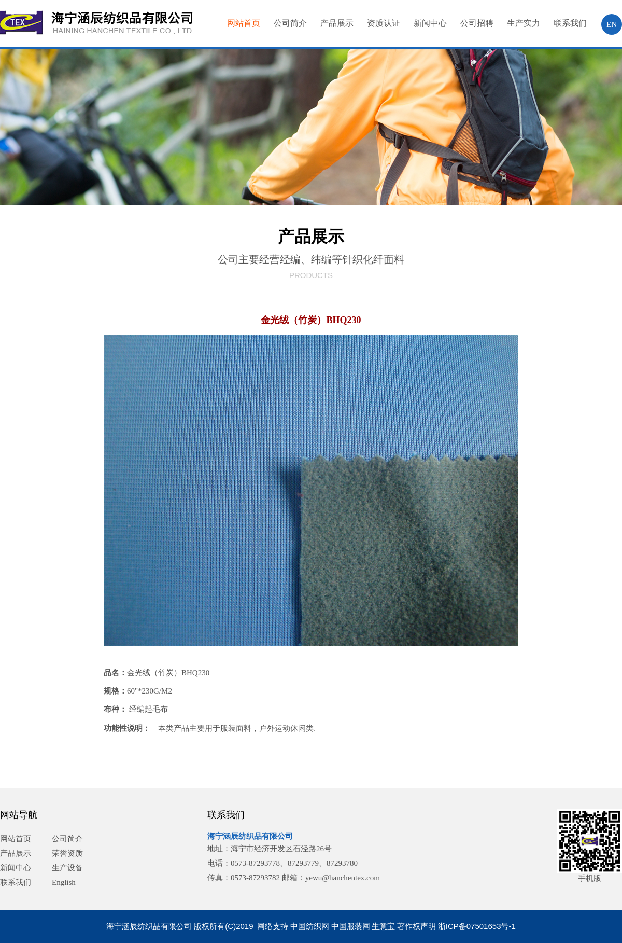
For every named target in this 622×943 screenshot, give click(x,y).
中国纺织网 (309, 926)
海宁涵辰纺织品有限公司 (250, 836)
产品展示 (337, 23)
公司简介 (290, 23)
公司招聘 (476, 23)
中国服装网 (350, 926)
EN (611, 24)
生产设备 (67, 868)
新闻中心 (430, 23)
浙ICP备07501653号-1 (477, 926)
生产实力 (523, 23)
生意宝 (383, 926)
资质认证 (383, 23)
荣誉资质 (67, 853)
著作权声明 (416, 926)
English (64, 882)
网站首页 (243, 23)
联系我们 (570, 23)
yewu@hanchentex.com (342, 877)
